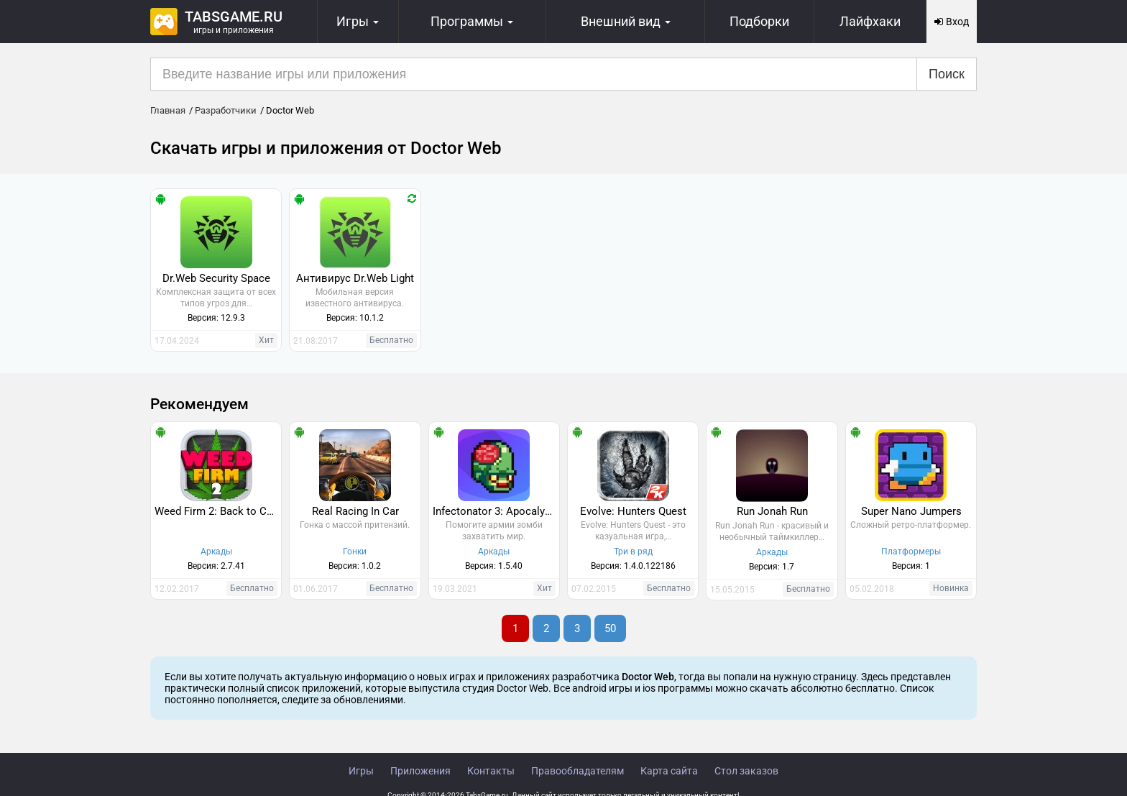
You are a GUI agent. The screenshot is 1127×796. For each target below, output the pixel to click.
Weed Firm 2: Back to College (218, 511)
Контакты (491, 771)
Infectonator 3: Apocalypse (496, 511)
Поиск (947, 74)
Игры (361, 771)
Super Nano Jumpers (911, 511)
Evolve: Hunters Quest (633, 511)
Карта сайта (669, 771)
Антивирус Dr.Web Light (355, 278)
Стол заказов (746, 771)
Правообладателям (577, 771)
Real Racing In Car (355, 511)
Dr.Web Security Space (216, 278)
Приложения (420, 771)
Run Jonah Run (772, 511)
